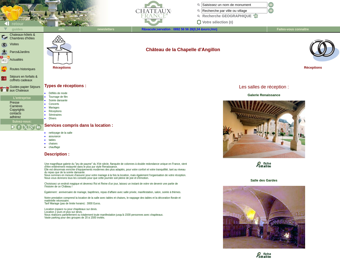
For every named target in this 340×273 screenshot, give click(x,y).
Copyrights (17, 110)
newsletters (105, 29)
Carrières (16, 106)
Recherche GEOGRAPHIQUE (230, 16)
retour (12, 24)
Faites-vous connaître (293, 29)
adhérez (15, 117)
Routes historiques (22, 69)
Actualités (16, 59)
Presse (14, 102)
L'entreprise (22, 98)
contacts (15, 113)
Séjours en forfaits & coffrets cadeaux (23, 78)
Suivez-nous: (22, 121)
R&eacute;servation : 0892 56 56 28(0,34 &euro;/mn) (179, 29)
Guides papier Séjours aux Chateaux (25, 88)
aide (62, 29)
